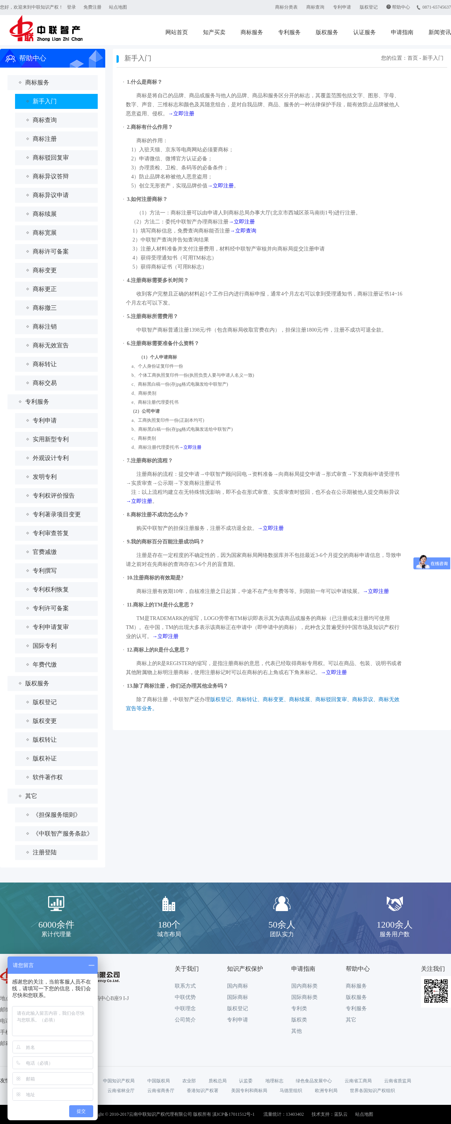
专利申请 (342, 7)
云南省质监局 (397, 1080)
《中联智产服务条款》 (63, 833)
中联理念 (185, 1008)
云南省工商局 (358, 1080)
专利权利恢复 (51, 589)
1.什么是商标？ (145, 82)
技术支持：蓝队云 (330, 1114)
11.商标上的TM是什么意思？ (160, 605)
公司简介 (185, 1020)
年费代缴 (45, 664)
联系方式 (185, 986)
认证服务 (364, 32)
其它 (31, 796)
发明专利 (45, 477)
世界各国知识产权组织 (372, 1090)
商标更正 (45, 289)
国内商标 (237, 986)
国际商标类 (304, 997)
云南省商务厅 (160, 1090)
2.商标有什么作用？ (150, 127)
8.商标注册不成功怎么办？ (158, 514)
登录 (71, 7)
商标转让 (45, 364)
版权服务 (327, 32)
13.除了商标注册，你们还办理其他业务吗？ (178, 686)
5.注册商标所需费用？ (153, 316)
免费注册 (92, 7)
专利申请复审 (51, 627)
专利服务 (289, 32)
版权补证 (45, 758)
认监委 (246, 1080)
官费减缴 (45, 552)
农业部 (189, 1080)
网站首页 (176, 32)
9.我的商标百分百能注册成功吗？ (166, 542)
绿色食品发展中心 (314, 1080)
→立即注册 (181, 113)
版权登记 (369, 7)
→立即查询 (243, 231)
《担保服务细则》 (57, 815)
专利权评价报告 (54, 495)
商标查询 (315, 7)
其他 (296, 1031)
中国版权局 (158, 1080)
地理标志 (274, 1080)
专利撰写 (45, 570)
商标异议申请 (51, 195)
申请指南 (402, 32)
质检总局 (218, 1080)
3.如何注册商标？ (147, 199)
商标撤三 (45, 308)
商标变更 (45, 270)
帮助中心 (401, 7)
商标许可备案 (51, 251)
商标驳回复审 (51, 157)
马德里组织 (291, 1090)
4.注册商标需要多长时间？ (158, 280)
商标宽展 (45, 232)
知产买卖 (214, 32)
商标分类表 (286, 7)
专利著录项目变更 (57, 514)
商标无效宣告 (51, 345)
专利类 (299, 1008)
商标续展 (45, 214)
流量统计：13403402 (283, 1114)
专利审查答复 (51, 533)
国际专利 (45, 646)
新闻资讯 (439, 32)
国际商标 (237, 997)
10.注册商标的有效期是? (155, 578)
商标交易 (45, 383)
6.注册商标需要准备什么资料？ (163, 343)
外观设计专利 (51, 458)
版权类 (299, 1020)
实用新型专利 (51, 439)
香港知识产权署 (202, 1090)
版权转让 (45, 739)
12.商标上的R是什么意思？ (158, 650)
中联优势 (185, 997)
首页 (412, 58)
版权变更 (45, 721)
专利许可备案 (51, 608)
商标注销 (45, 326)
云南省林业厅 (121, 1090)
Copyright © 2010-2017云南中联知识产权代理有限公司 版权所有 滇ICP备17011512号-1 (169, 1114)
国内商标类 (304, 986)
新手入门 (45, 101)
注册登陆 (45, 852)
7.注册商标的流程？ (150, 460)
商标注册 (45, 139)
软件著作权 (48, 777)
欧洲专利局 (326, 1090)
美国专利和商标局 (249, 1090)
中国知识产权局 (119, 1080)
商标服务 (252, 32)
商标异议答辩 (51, 176)
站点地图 (118, 7)
